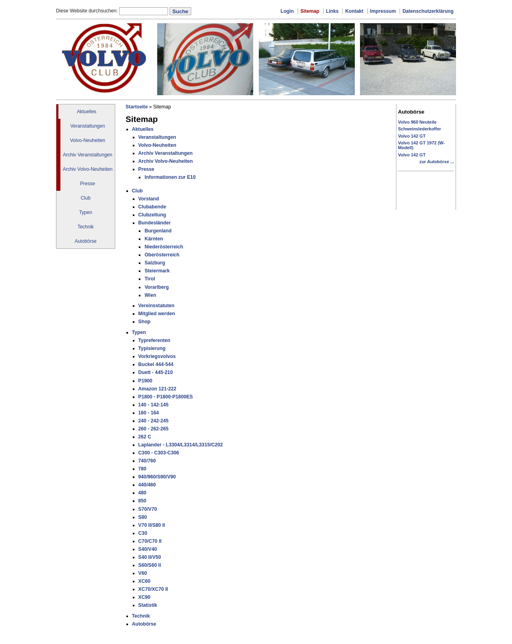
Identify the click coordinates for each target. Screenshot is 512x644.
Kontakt (354, 11)
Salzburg (154, 263)
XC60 (144, 581)
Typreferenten (154, 340)
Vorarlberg (156, 287)
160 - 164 (148, 413)
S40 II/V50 (149, 557)
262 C (144, 437)
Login (287, 11)
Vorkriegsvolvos (157, 356)
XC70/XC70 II (153, 589)
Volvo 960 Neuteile (417, 122)
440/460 (147, 485)
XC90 (144, 597)
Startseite (137, 107)
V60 (142, 573)
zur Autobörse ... (437, 161)
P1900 (145, 381)
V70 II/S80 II (151, 525)
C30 (142, 533)
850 (142, 501)
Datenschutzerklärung (428, 11)
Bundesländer (154, 223)
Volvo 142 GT (412, 136)
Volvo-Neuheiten (87, 140)
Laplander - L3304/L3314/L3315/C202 (180, 445)
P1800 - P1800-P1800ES (165, 397)
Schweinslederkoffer (419, 128)
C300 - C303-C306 (158, 453)
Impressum (383, 11)
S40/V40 (147, 549)
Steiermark (157, 271)
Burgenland (158, 231)
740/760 (147, 461)
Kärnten (153, 239)
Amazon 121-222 (157, 389)
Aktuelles (86, 111)
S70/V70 (147, 509)
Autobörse (86, 241)
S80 (142, 517)
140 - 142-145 (153, 405)
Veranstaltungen (87, 126)
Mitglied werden (156, 313)
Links (332, 11)
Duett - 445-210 (155, 372)
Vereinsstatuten (156, 305)
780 (142, 469)
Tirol (149, 279)
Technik (86, 227)
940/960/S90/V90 (157, 477)
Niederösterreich (163, 247)
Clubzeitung (152, 215)
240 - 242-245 (153, 421)
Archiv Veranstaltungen (87, 155)
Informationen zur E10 (170, 177)
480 (142, 493)
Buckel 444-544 (156, 364)
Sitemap (309, 11)
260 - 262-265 (153, 429)
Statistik (147, 605)
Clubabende (152, 207)
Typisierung (152, 348)
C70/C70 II (150, 541)
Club (86, 198)
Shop (144, 321)
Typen (85, 212)
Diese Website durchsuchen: (87, 11)
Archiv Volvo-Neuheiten (88, 169)
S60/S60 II (149, 565)
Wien (150, 295)
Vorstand (148, 199)
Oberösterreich (161, 255)
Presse (87, 183)
